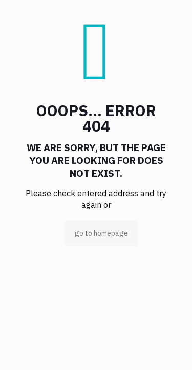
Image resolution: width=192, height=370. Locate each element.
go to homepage (101, 233)
